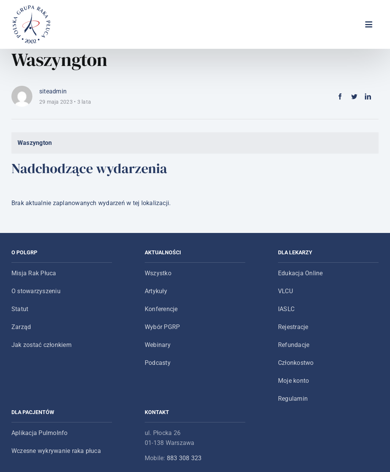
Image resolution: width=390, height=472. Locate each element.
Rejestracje (293, 327)
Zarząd (21, 327)
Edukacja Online (300, 273)
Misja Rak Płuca (33, 273)
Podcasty (158, 362)
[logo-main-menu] (32, 8)
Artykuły (156, 291)
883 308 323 (184, 458)
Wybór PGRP (162, 327)
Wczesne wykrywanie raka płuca (56, 450)
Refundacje (293, 344)
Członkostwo (296, 362)
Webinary (158, 344)
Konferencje (161, 309)
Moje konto (293, 380)
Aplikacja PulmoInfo (39, 433)
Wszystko (158, 273)
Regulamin (293, 398)
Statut (19, 309)
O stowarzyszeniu (36, 291)
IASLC (286, 309)
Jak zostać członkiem (41, 344)
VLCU (285, 291)
